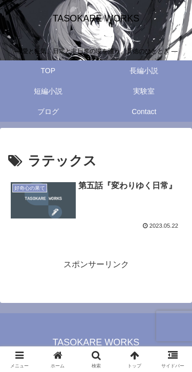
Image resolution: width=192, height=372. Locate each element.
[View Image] (43, 199)
